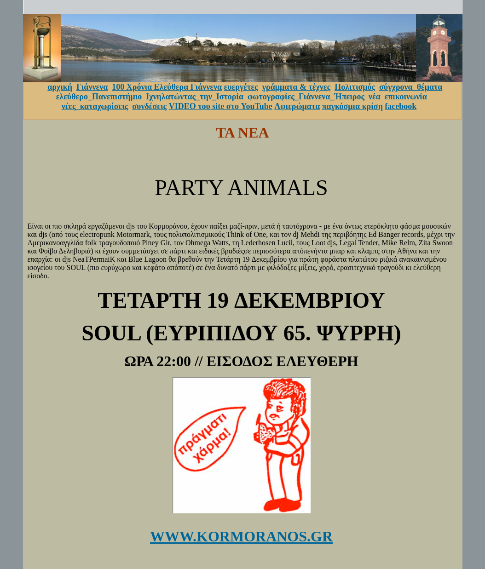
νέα (375, 96)
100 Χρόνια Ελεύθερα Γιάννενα (167, 87)
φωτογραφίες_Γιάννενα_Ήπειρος (306, 96)
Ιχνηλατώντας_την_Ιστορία (194, 96)
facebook (400, 106)
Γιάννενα (92, 87)
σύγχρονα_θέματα (410, 87)
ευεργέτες (241, 87)
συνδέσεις (149, 106)
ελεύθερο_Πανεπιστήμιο (99, 96)
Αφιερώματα (297, 106)
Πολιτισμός (355, 87)
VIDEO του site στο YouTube (220, 106)
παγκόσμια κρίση (352, 106)
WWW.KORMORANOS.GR (241, 536)
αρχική (59, 87)
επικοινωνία (406, 96)
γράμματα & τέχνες (296, 87)
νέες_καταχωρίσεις (95, 106)
